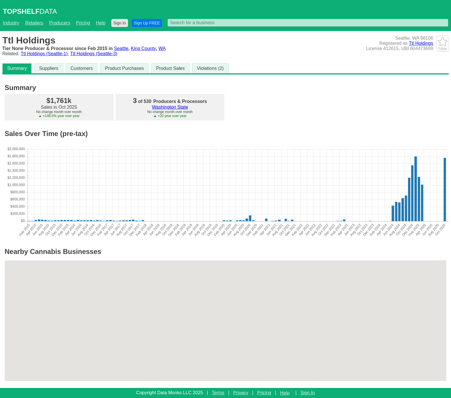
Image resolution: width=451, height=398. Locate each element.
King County (143, 48)
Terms (218, 392)
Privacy (240, 392)
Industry (11, 22)
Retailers (34, 22)
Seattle (121, 48)
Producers (59, 22)
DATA (30, 11)
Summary (17, 68)
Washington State (170, 107)
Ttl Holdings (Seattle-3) (93, 53)
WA (162, 48)
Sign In (119, 23)
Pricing (83, 22)
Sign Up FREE (147, 23)
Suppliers (48, 68)
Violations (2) (210, 68)
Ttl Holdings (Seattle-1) (44, 53)
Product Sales (170, 68)
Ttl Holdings (421, 43)
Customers (81, 68)
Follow (442, 47)
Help (101, 22)
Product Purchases (124, 68)
